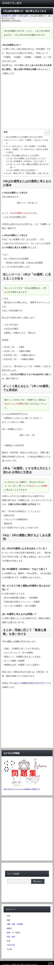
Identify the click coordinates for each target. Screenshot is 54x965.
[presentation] (27, 203)
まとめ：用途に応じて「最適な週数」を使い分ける (27, 173)
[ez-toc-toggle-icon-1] (45, 133)
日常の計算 (11, 945)
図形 (8, 920)
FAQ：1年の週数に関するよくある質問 (22, 155)
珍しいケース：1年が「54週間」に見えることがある (27, 141)
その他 (9, 949)
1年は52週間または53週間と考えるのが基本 (24, 137)
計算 (8, 916)
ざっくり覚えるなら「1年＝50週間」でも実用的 (26, 146)
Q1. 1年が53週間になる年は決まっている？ (28, 159)
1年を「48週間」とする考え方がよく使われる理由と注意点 (27, 150)
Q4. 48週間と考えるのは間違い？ (24, 170)
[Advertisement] (27, 102)
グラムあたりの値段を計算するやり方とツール (30, 683)
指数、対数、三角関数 (15, 924)
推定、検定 (11, 936)
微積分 (9, 928)
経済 (8, 941)
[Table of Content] (47, 133)
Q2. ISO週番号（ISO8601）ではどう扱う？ (28, 161)
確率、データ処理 (13, 932)
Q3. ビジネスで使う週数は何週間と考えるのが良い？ (29, 165)
